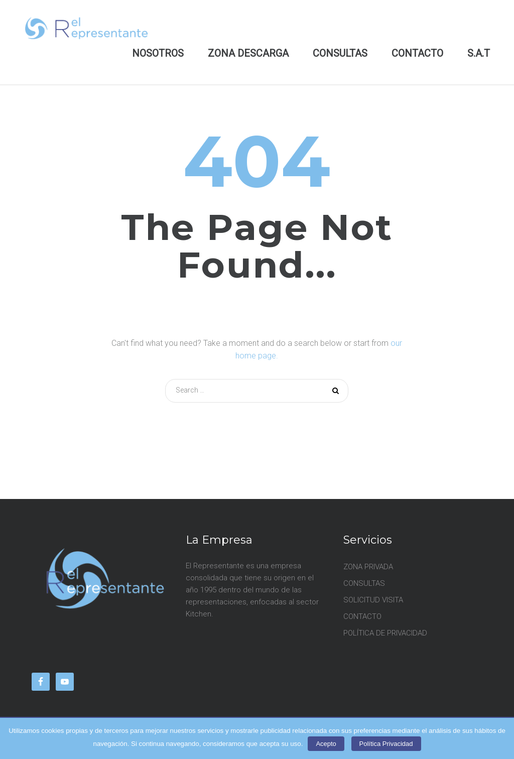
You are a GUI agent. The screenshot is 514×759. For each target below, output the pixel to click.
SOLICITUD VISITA (373, 599)
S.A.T (478, 53)
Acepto (326, 743)
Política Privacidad (386, 743)
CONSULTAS (340, 53)
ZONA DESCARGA (248, 53)
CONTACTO (417, 53)
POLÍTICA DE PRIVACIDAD (385, 633)
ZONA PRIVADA (368, 566)
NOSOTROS (158, 53)
